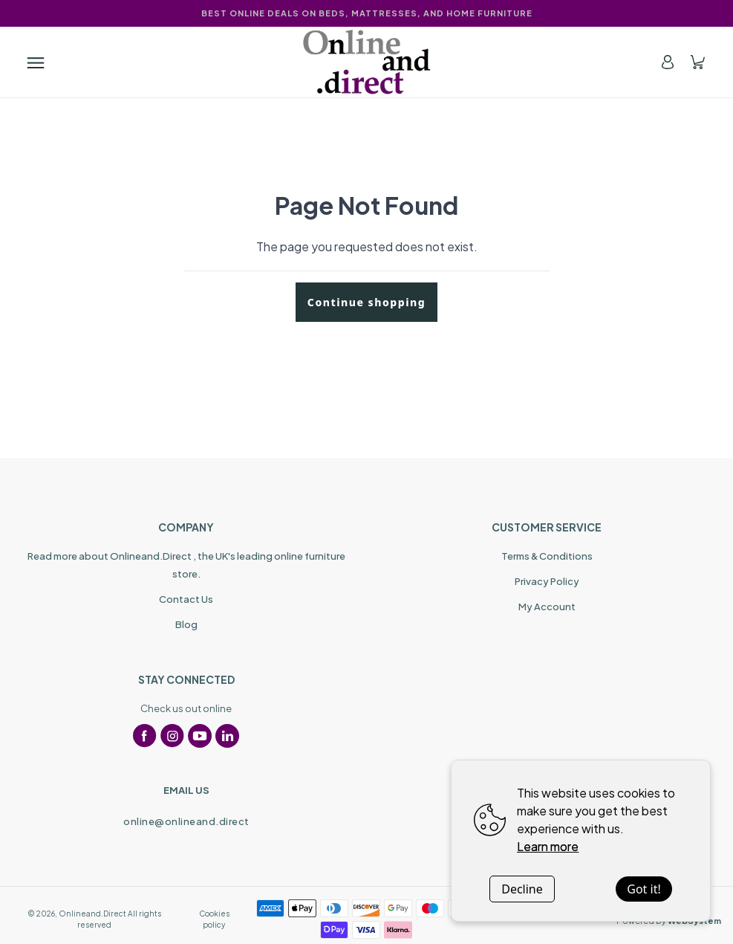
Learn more (548, 846)
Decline (522, 889)
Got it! (643, 889)
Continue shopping (366, 302)
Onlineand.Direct (92, 913)
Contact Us (186, 599)
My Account (547, 606)
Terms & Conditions (547, 556)
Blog (186, 624)
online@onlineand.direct (186, 821)
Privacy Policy (547, 581)
